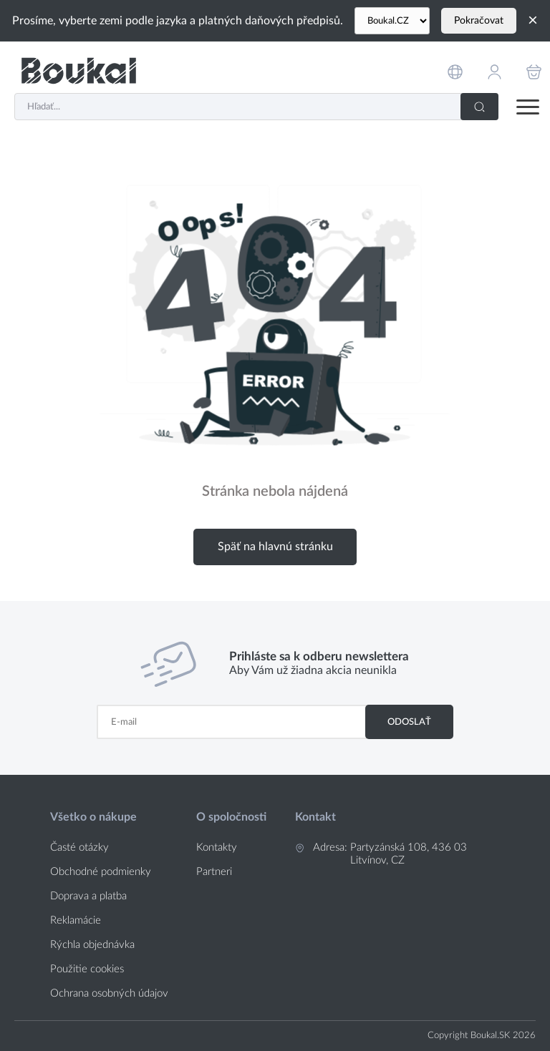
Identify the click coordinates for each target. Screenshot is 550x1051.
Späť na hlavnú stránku (275, 546)
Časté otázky (79, 847)
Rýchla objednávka (92, 944)
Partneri (214, 871)
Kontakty (216, 847)
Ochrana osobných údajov (109, 993)
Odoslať (409, 722)
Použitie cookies (87, 969)
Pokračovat (478, 21)
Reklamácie (75, 920)
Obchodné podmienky (100, 871)
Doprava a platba (88, 896)
